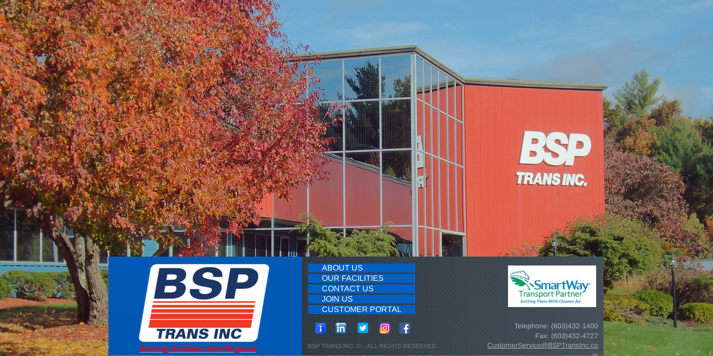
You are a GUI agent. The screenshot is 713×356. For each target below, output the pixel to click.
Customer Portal (362, 309)
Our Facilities (353, 278)
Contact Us (348, 288)
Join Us (337, 299)
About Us (342, 268)
